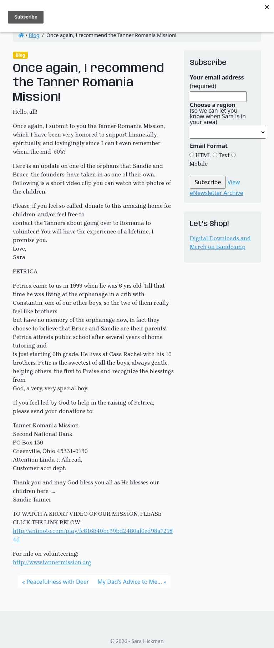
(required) (217, 81)
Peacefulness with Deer (57, 582)
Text (223, 155)
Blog (34, 35)
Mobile (198, 163)
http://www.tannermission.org (52, 562)
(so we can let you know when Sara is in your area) (218, 113)
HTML (202, 155)
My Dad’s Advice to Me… (129, 582)
